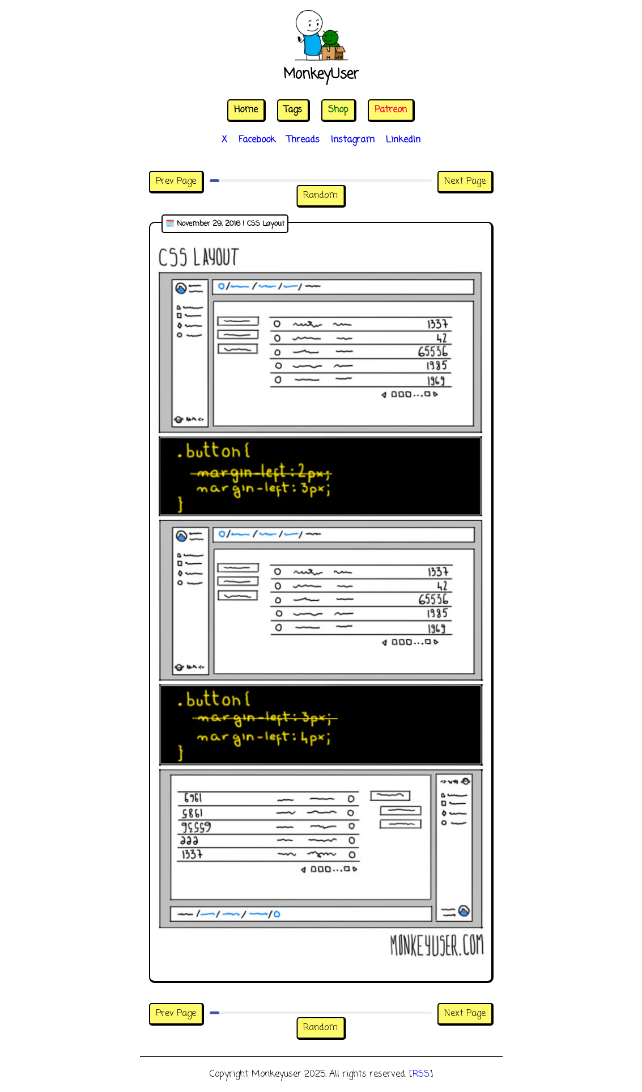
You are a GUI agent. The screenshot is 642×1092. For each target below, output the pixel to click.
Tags (293, 110)
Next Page (465, 181)
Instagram (353, 140)
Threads (303, 140)
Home (246, 110)
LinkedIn (403, 140)
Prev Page (176, 181)
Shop (338, 110)
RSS (421, 1074)
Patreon (391, 110)
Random (320, 196)
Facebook (257, 140)
